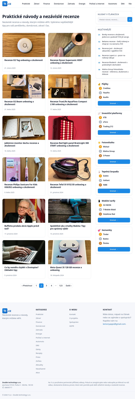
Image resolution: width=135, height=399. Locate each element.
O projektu (73, 318)
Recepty (39, 353)
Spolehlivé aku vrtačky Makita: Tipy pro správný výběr (67, 227)
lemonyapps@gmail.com (114, 324)
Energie (82, 4)
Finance (46, 4)
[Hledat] (112, 19)
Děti (122, 4)
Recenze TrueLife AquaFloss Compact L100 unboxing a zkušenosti (68, 103)
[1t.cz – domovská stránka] (6, 3)
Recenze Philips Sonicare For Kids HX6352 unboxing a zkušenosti (21, 186)
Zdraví (36, 4)
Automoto (112, 4)
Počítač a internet (96, 4)
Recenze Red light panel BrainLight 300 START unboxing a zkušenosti (69, 144)
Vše (130, 4)
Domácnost (59, 4)
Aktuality (39, 365)
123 (61, 285)
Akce (38, 372)
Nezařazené (40, 369)
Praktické (26, 4)
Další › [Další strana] (69, 285)
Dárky (38, 349)
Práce (38, 357)
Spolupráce (73, 322)
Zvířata (38, 361)
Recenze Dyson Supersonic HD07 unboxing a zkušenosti (66, 61)
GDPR (71, 326)
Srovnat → (114, 103)
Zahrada (71, 4)
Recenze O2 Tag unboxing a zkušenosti (24, 60)
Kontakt (72, 314)
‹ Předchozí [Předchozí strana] (27, 285)
